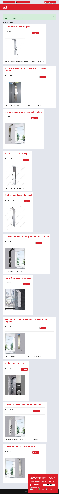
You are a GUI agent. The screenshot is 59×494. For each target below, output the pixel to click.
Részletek (35, 33)
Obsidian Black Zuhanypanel (15, 363)
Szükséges (35, 489)
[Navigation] (50, 7)
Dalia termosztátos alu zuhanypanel (17, 153)
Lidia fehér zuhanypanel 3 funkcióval (18, 278)
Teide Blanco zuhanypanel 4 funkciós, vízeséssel (23, 405)
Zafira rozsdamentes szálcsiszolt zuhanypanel (21, 446)
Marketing (50, 489)
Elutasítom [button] (36, 484)
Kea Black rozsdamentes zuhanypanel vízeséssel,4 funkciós (27, 237)
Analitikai (42, 489)
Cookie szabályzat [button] (35, 481)
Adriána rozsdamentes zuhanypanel (17, 27)
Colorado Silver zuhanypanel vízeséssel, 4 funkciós (23, 112)
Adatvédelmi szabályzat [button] (47, 481)
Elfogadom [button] (49, 484)
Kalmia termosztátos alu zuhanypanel (18, 195)
